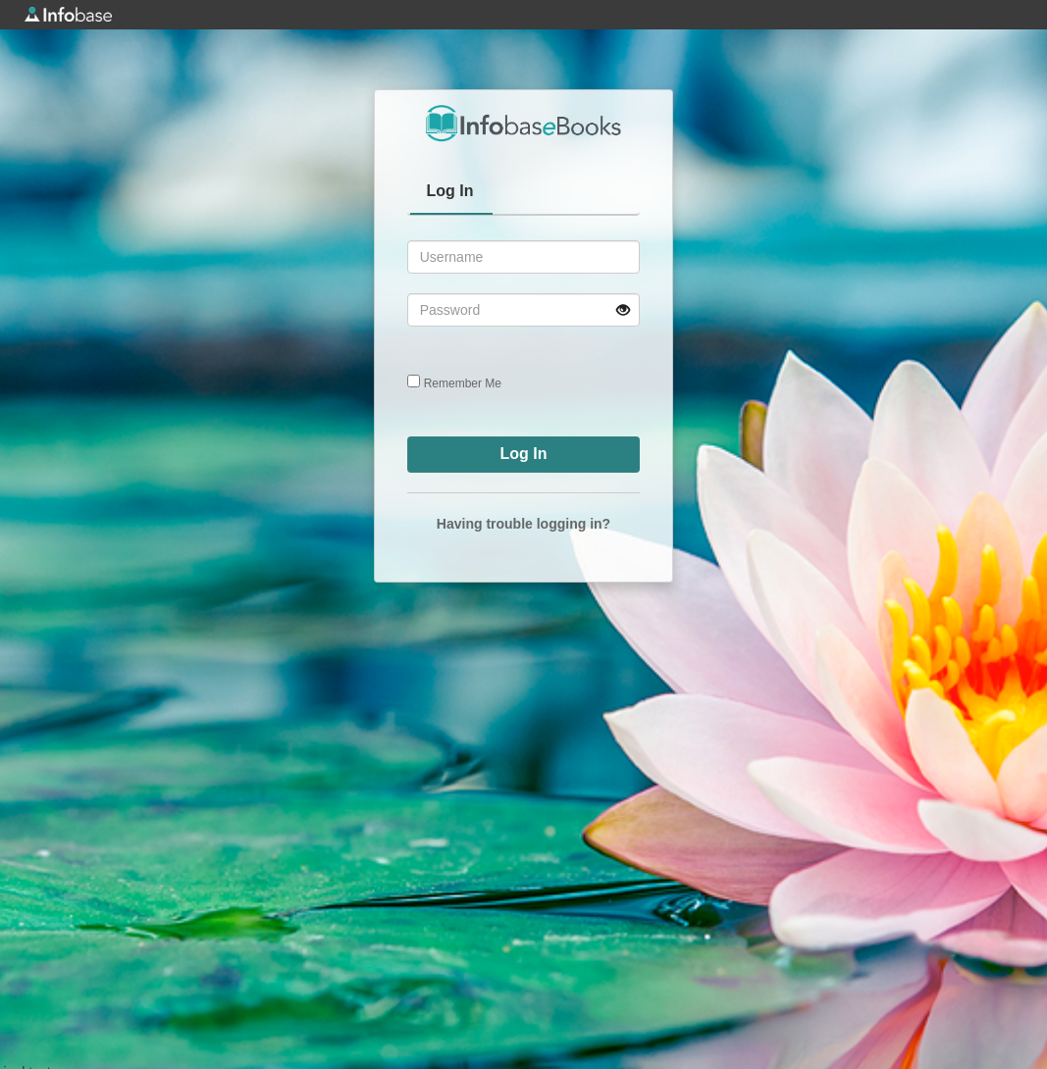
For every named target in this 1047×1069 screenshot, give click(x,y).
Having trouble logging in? (523, 524)
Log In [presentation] (450, 190)
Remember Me (462, 383)
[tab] (451, 193)
